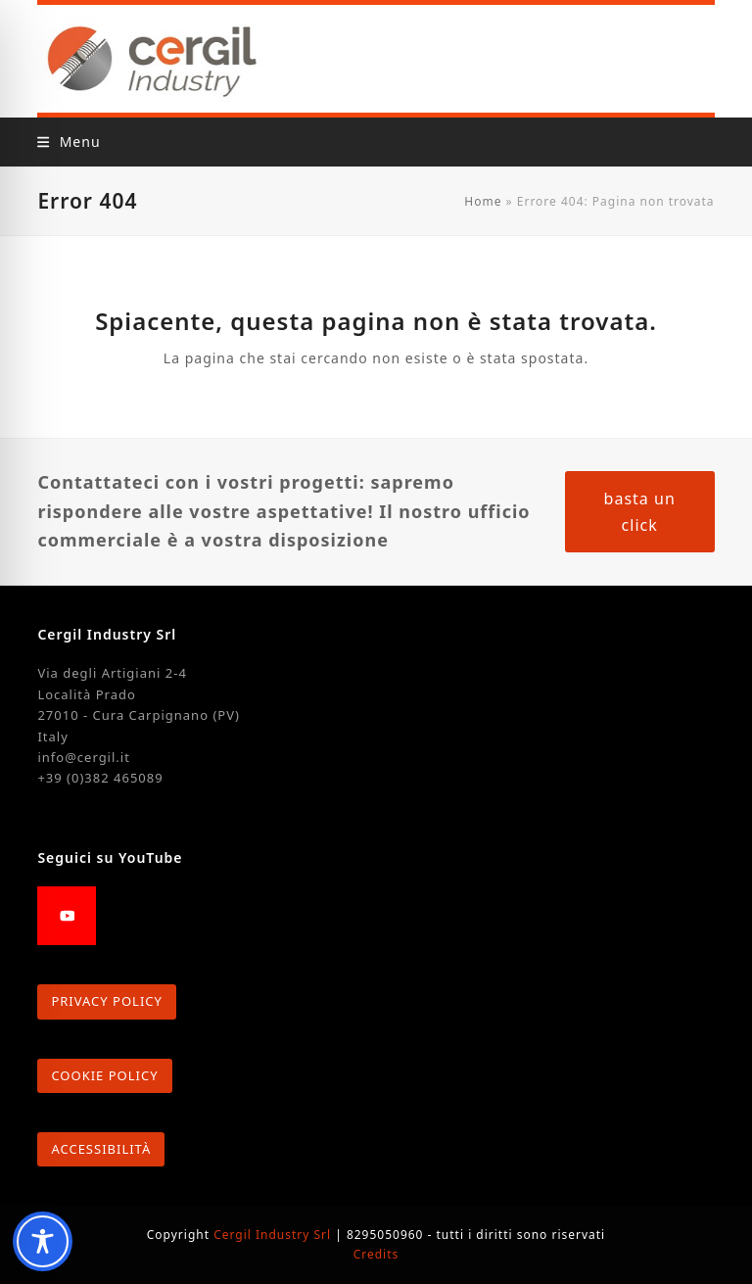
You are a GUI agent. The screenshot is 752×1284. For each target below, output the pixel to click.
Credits (376, 1254)
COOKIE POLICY (104, 1075)
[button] (68, 141)
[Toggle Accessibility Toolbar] (42, 1241)
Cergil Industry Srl (274, 1234)
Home (482, 201)
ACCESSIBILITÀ (101, 1149)
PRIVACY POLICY (106, 1001)
